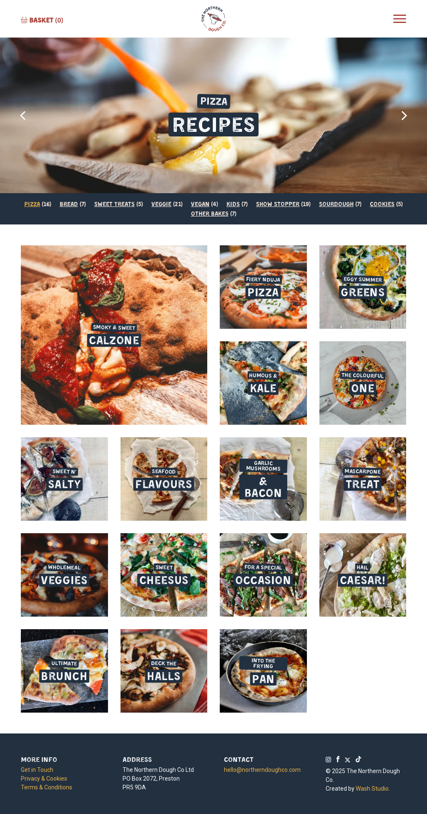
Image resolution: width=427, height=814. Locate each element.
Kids (233, 204)
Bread (69, 204)
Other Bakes (210, 213)
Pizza (32, 204)
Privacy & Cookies (44, 778)
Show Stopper (277, 204)
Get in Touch (37, 769)
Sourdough (336, 204)
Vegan (200, 204)
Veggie (161, 204)
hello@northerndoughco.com (262, 769)
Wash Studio (372, 788)
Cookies (382, 204)
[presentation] (23, 115)
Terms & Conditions (46, 787)
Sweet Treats (114, 204)
